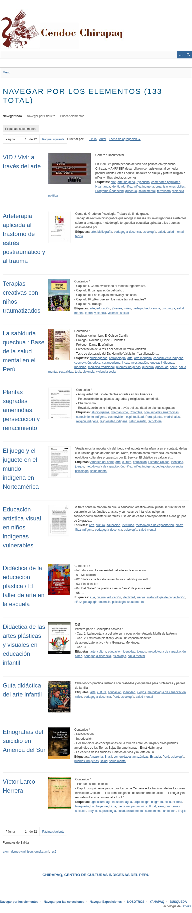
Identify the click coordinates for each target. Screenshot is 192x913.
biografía (157, 802)
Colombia (136, 412)
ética (167, 802)
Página (16, 139)
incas (125, 362)
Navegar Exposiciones (106, 902)
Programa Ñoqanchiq (109, 191)
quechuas (162, 367)
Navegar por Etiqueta (41, 116)
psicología (149, 231)
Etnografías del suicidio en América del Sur (24, 740)
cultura (126, 462)
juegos (79, 466)
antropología (117, 358)
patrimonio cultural (143, 806)
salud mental (147, 191)
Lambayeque (99, 806)
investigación (139, 362)
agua (128, 802)
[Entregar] (188, 54)
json (30, 851)
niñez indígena (144, 186)
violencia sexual (118, 313)
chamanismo (119, 412)
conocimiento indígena (169, 358)
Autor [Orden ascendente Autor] (102, 139)
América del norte (102, 462)
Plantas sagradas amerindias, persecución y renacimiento (21, 410)
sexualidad (66, 371)
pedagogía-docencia (127, 231)
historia (177, 802)
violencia (100, 313)
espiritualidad (135, 417)
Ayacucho (143, 182)
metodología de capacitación (105, 466)
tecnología (155, 421)
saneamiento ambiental (160, 811)
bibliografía (105, 231)
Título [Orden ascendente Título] (93, 139)
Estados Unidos (158, 462)
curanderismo (111, 362)
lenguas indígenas (162, 362)
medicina (80, 367)
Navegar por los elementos (19, 902)
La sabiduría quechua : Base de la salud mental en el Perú (23, 351)
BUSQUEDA (178, 902)
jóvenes (117, 308)
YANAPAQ (157, 902)
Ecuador (155, 756)
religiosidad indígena (114, 421)
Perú (149, 417)
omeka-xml (41, 851)
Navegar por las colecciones (64, 902)
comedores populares (165, 182)
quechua (131, 191)
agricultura (97, 802)
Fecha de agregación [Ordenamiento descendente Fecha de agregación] (123, 139)
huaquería (82, 806)
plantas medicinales (167, 417)
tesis (78, 371)
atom (6, 851)
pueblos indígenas (128, 367)
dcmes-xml (18, 851)
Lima (113, 806)
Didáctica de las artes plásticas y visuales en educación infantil (24, 644)
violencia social (106, 371)
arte (113, 182)
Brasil (108, 756)
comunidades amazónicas (161, 412)
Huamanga (102, 186)
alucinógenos (99, 358)
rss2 (53, 851)
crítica (96, 362)
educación (103, 308)
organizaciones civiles (170, 186)
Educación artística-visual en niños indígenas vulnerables (22, 527)
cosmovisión (82, 362)
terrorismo (164, 191)
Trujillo (182, 811)
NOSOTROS (135, 902)
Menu (6, 72)
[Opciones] (180, 54)
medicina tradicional (101, 367)
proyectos (94, 811)
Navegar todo (12, 116)
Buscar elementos (72, 116)
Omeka (186, 906)
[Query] (96, 54)
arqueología (142, 802)
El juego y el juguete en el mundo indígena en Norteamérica (21, 468)
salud (161, 231)
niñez (129, 186)
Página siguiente (53, 139)
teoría (79, 236)
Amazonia (96, 756)
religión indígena (87, 421)
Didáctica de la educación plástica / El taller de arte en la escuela (23, 586)
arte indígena (126, 182)
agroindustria (115, 802)
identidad (118, 186)
